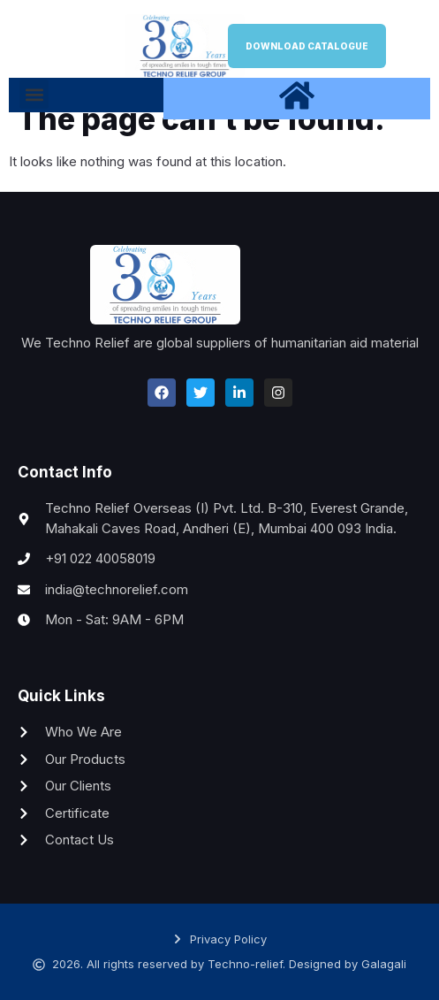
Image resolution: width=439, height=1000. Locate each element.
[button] (34, 94)
